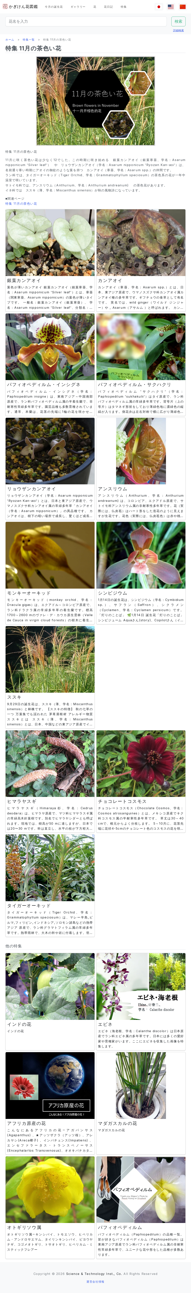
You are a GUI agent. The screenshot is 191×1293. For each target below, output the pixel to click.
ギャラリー (78, 6)
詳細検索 (178, 30)
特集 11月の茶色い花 (21, 203)
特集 (124, 6)
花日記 (108, 6)
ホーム (9, 39)
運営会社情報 (95, 1281)
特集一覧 (29, 39)
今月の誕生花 (54, 6)
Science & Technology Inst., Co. (94, 1274)
